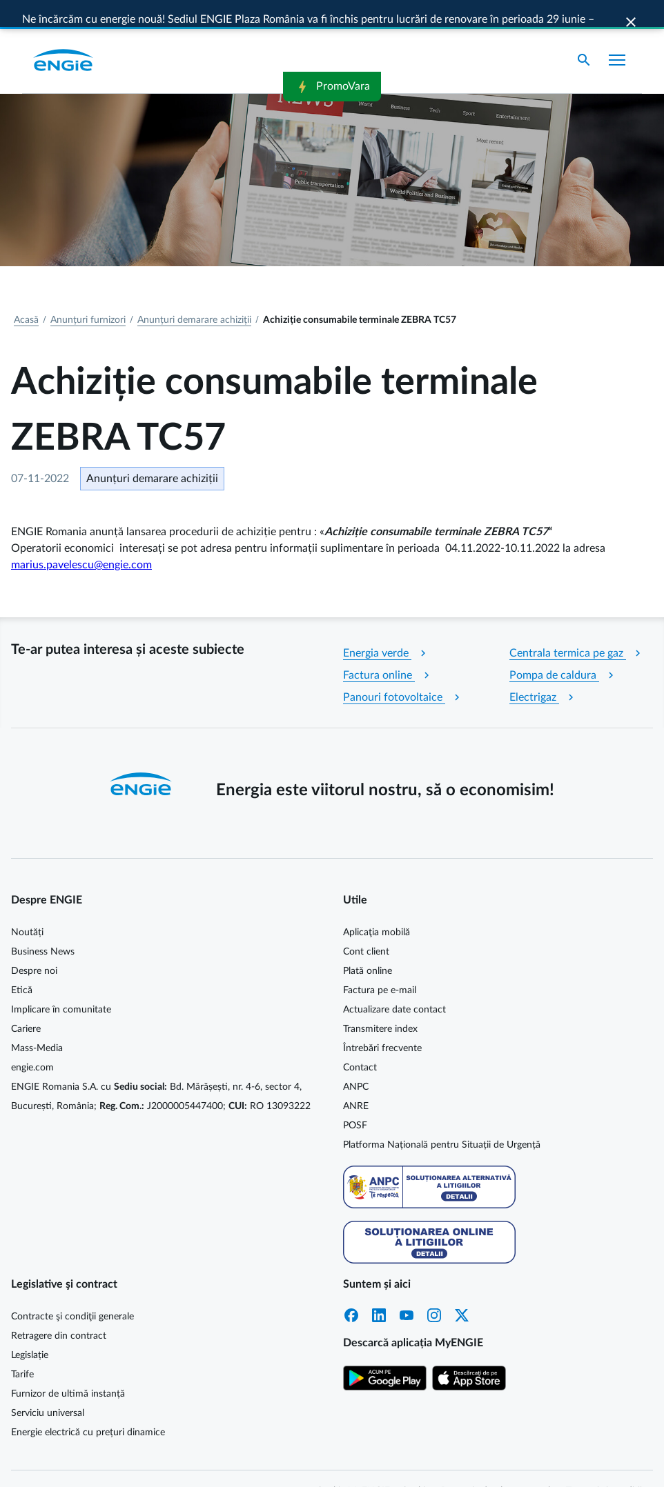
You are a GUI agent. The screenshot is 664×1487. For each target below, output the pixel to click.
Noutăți (27, 905)
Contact (360, 1041)
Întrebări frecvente (382, 1021)
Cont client (366, 925)
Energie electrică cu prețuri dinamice (88, 1405)
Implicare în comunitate (61, 983)
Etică (21, 963)
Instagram (434, 1288)
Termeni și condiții (604, 1464)
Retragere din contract (58, 1309)
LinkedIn (379, 1288)
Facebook (351, 1288)
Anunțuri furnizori (88, 293)
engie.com (32, 1041)
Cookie (415, 1464)
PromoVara (332, 15)
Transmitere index (380, 1002)
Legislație (29, 1328)
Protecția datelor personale (498, 1464)
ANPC (356, 1060)
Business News (43, 925)
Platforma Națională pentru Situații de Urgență (441, 1118)
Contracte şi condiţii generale (72, 1290)
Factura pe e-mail (379, 963)
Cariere (26, 1002)
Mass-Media (37, 1021)
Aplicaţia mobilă (376, 905)
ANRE (356, 1079)
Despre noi (34, 944)
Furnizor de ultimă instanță (68, 1367)
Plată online (367, 944)
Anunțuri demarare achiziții (194, 293)
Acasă (26, 293)
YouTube (406, 1288)
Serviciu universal (47, 1386)
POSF (355, 1099)
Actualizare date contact (394, 983)
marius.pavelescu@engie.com (81, 537)
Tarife (22, 1348)
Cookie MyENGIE (353, 1464)
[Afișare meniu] (617, 33)
